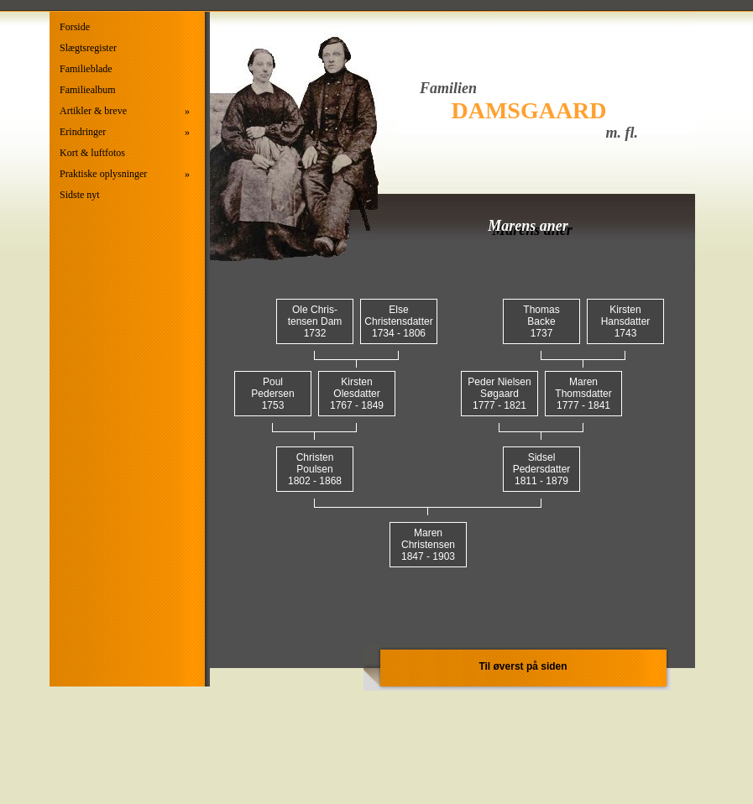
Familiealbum (88, 90)
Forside (75, 27)
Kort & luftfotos (92, 153)
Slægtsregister (88, 48)
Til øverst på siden (522, 666)
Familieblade (86, 69)
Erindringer (125, 132)
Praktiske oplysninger (125, 174)
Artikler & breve (125, 111)
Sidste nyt (80, 195)
